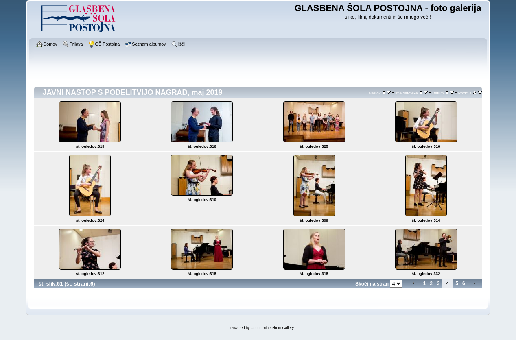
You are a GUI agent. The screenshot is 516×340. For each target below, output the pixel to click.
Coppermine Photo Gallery (272, 328)
